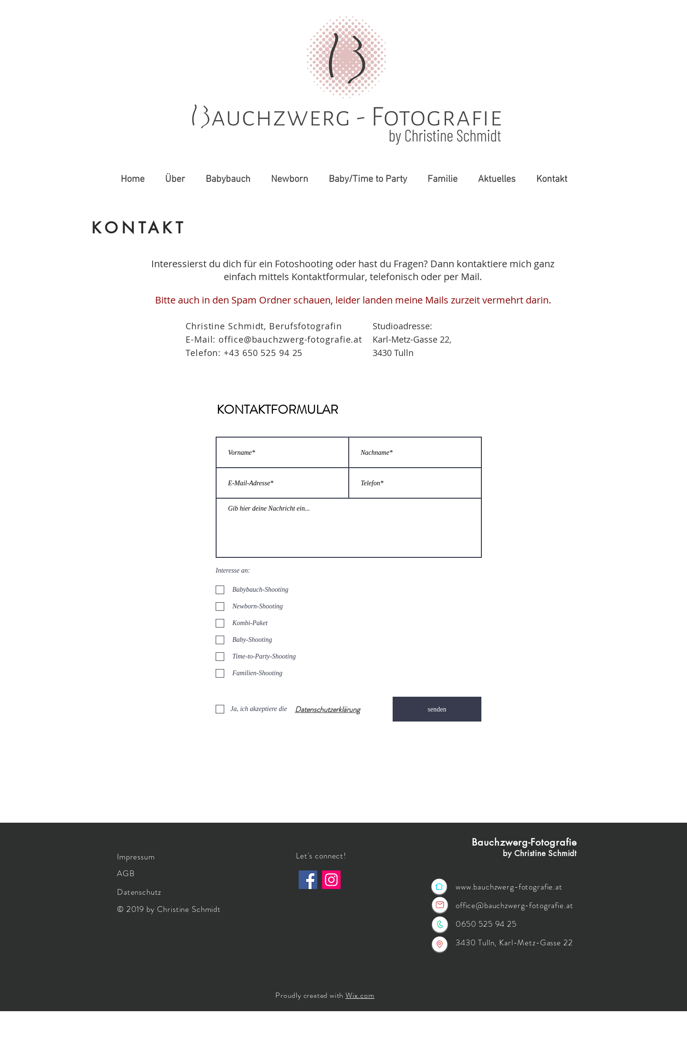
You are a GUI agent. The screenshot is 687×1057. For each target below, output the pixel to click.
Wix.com (360, 995)
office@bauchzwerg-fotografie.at (290, 339)
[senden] (437, 709)
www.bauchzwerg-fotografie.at (509, 886)
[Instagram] (331, 879)
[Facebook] (308, 879)
